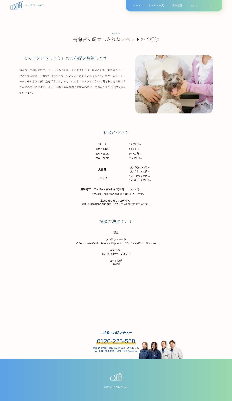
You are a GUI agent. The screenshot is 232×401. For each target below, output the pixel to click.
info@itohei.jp (131, 351)
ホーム (136, 5)
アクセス (210, 5)
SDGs (193, 5)
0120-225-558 (116, 341)
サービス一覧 (156, 5)
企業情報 (177, 5)
